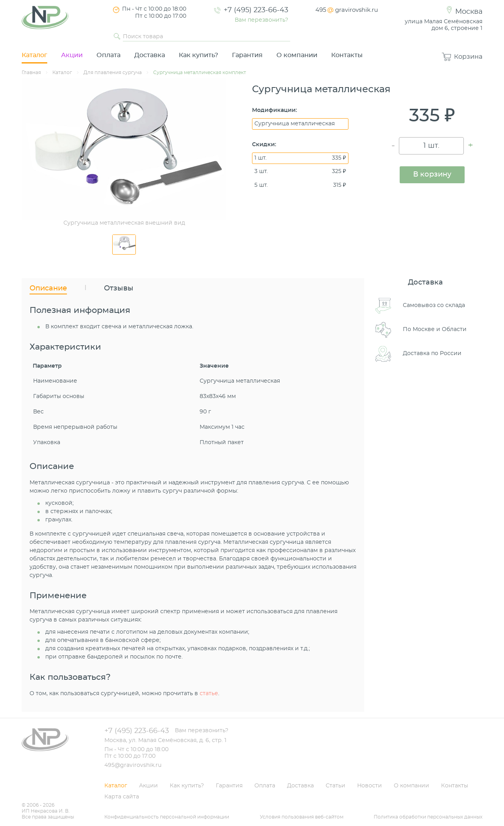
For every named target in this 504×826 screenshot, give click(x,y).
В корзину (432, 174)
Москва (468, 11)
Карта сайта (121, 797)
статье (209, 693)
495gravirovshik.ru (346, 10)
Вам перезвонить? (261, 20)
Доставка (149, 55)
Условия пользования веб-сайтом (301, 817)
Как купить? (198, 55)
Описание (48, 288)
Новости (369, 786)
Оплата (108, 55)
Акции (72, 55)
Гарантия (247, 55)
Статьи (335, 786)
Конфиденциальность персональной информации (166, 817)
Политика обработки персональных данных (428, 817)
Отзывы (118, 288)
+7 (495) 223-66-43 (256, 10)
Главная (31, 72)
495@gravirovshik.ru (132, 765)
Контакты (347, 55)
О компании (296, 55)
